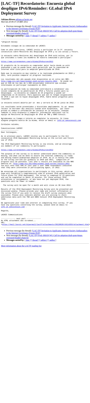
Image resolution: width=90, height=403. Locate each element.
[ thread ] (35, 36)
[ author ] (52, 36)
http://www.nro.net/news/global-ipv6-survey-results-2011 (29, 89)
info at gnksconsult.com (69, 136)
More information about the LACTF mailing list (21, 283)
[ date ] (28, 36)
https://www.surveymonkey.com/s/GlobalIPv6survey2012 (27, 66)
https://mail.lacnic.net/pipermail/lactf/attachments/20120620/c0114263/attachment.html (45, 261)
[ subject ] (43, 36)
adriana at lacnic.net (24, 19)
